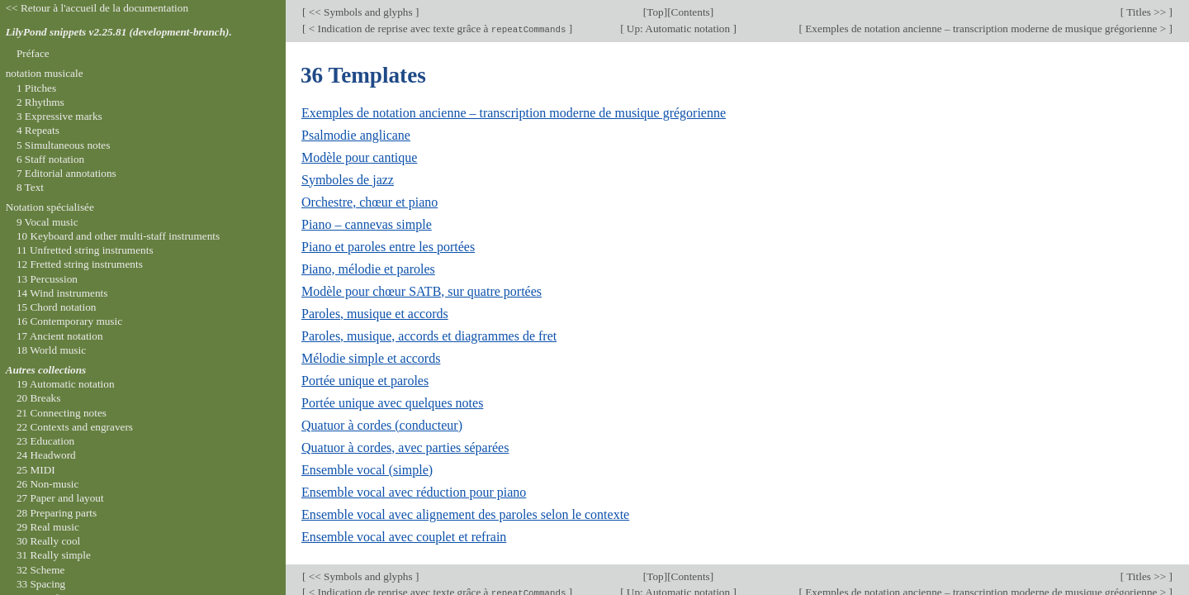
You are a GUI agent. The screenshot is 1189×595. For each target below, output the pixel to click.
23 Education (45, 441)
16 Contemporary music (69, 321)
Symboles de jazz (347, 180)
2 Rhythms (40, 102)
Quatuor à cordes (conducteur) (381, 425)
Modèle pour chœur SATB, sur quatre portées (421, 291)
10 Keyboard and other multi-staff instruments (118, 236)
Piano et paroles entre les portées (388, 247)
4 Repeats (38, 130)
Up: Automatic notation (678, 28)
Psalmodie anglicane (355, 135)
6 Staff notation (50, 159)
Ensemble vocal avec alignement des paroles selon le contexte (465, 514)
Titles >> (1146, 12)
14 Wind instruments (62, 293)
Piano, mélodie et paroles (368, 269)
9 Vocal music (47, 222)
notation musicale (44, 73)
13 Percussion (47, 279)
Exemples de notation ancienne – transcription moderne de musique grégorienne (513, 113)
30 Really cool (48, 541)
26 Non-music (48, 484)
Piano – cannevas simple (366, 224)
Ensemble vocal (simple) (367, 470)
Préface (33, 53)
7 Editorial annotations (66, 173)
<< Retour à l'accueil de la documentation (97, 8)
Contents (690, 12)
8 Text (30, 187)
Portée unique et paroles (365, 381)
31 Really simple (54, 555)
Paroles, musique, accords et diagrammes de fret (429, 336)
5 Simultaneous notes (64, 145)
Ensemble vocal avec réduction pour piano (413, 492)
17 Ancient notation (60, 336)
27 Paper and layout (60, 498)
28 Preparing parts (57, 513)
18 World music (51, 350)
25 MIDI (36, 470)
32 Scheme (41, 570)
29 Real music (48, 527)
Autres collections (46, 370)
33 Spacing (41, 584)
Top (655, 12)
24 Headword (46, 455)
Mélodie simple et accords (370, 358)
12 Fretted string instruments (80, 264)
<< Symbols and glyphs (360, 12)
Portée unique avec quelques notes (392, 403)
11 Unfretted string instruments (85, 250)
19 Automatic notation (66, 384)
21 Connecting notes (62, 413)
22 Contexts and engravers (75, 427)
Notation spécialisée (50, 207)
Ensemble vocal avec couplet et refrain (403, 537)
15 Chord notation (57, 307)
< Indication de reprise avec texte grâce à (437, 28)
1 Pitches (36, 88)
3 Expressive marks (59, 116)
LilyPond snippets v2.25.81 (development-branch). (119, 32)
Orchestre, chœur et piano (369, 202)
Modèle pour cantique (359, 157)
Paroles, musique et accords (374, 314)
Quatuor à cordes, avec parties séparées (405, 447)
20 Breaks (38, 398)
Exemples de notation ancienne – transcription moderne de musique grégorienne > (986, 28)
